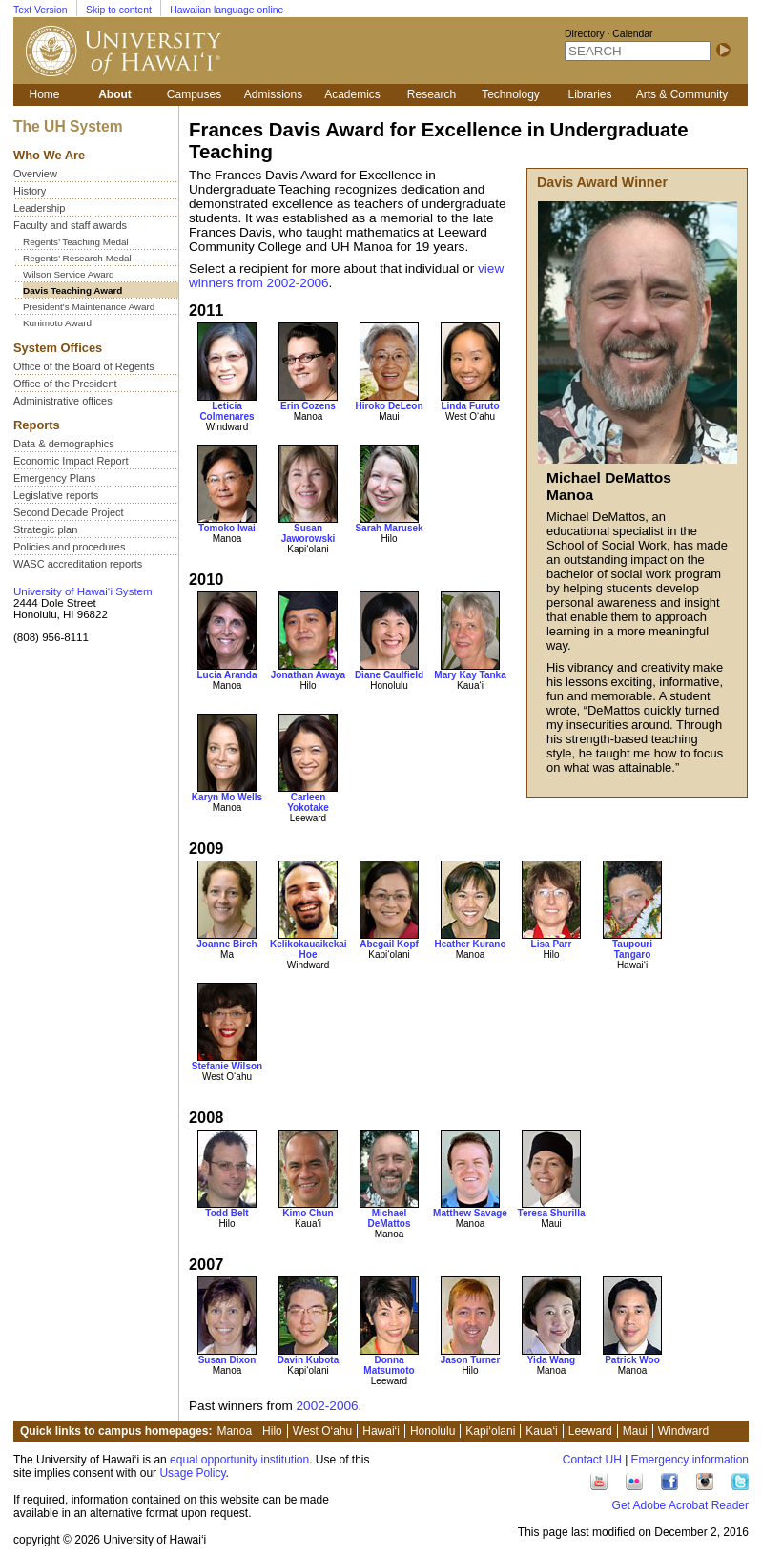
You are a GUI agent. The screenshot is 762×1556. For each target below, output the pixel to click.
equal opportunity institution (239, 1459)
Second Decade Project (68, 512)
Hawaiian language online (226, 10)
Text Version (40, 10)
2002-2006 (328, 1406)
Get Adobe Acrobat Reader (680, 1505)
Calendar (632, 34)
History (29, 191)
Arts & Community (682, 94)
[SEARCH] (638, 51)
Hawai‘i (381, 1431)
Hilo (272, 1431)
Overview (35, 173)
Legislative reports (55, 495)
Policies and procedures (69, 546)
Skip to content (119, 10)
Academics (352, 94)
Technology (511, 94)
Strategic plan (45, 529)
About (115, 94)
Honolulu (432, 1431)
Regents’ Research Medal (77, 258)
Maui (635, 1431)
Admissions (273, 94)
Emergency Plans (54, 478)
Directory (585, 34)
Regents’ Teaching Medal (76, 242)
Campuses (194, 94)
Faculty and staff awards (70, 225)
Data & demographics (63, 443)
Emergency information (690, 1459)
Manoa (234, 1431)
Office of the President (65, 383)
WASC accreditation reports (77, 564)
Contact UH (592, 1459)
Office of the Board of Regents (83, 366)
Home (44, 94)
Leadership (39, 208)
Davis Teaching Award (72, 290)
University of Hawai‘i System (83, 591)
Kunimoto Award (57, 323)
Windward (683, 1431)
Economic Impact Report (70, 461)
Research (431, 94)
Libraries (589, 94)
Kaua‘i (541, 1431)
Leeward (590, 1431)
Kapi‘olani (490, 1431)
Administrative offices (63, 400)
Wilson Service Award (68, 274)
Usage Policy (192, 1473)
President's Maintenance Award (88, 306)
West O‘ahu (322, 1431)
